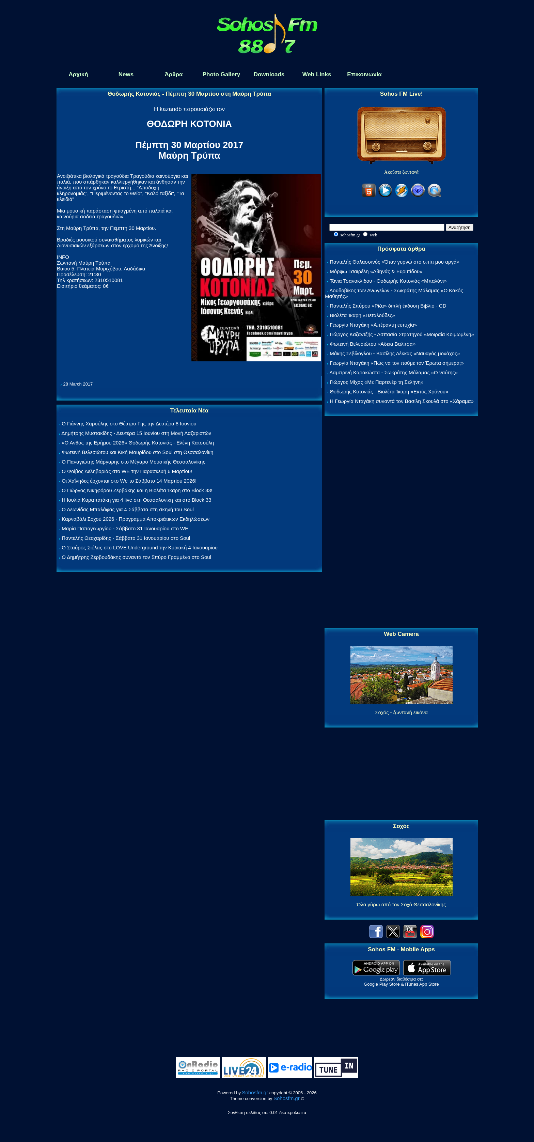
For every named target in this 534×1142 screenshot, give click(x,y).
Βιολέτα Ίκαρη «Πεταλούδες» (362, 315)
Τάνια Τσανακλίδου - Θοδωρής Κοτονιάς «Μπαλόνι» (388, 281)
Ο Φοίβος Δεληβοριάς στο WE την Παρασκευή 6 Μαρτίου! (127, 471)
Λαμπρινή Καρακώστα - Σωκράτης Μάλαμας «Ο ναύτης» (393, 372)
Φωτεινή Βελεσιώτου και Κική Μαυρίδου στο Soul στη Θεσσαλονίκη (137, 452)
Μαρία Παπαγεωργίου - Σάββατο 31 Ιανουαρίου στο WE (125, 528)
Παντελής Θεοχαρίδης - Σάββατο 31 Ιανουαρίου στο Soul (126, 538)
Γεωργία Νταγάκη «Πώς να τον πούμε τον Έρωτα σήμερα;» (397, 363)
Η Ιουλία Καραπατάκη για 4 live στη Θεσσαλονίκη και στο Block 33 (136, 500)
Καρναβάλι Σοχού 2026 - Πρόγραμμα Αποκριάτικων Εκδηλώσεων (135, 519)
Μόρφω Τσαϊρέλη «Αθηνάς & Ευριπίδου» (376, 271)
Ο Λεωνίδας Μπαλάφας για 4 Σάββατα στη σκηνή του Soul (128, 509)
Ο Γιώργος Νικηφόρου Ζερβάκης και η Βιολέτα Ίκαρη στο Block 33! (137, 490)
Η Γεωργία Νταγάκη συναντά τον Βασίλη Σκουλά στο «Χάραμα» (402, 401)
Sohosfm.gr (255, 1092)
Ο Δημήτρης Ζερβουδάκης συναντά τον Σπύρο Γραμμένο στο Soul (136, 557)
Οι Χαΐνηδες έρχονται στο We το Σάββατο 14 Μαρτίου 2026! (129, 481)
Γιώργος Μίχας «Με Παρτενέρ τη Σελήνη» (376, 382)
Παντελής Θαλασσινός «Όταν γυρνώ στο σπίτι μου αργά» (394, 262)
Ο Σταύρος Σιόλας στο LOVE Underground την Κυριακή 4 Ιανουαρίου (140, 547)
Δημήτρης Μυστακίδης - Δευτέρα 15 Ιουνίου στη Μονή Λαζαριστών (136, 433)
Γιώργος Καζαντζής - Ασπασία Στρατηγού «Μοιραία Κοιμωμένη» (402, 334)
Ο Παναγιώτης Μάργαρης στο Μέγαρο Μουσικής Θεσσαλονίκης (133, 462)
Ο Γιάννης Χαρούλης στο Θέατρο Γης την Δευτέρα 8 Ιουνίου (129, 423)
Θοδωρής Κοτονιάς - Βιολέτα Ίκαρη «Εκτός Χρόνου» (389, 391)
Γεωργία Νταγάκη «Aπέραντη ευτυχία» (373, 325)
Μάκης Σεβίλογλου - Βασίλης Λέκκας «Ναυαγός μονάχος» (395, 353)
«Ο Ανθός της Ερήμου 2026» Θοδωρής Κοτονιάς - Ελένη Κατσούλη (138, 442)
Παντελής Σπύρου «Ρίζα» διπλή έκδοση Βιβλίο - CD (388, 306)
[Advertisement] (401, 522)
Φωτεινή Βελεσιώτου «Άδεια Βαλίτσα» (372, 344)
